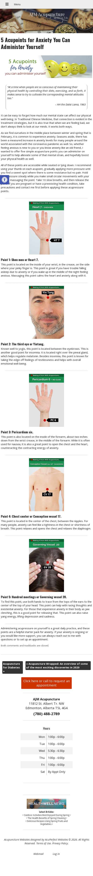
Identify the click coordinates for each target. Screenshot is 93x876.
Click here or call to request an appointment (46, 683)
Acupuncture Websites (17, 839)
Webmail (38, 854)
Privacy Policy (60, 843)
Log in (56, 854)
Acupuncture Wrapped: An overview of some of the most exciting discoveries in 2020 (57, 665)
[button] (4, 179)
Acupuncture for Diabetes (11, 667)
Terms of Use (43, 843)
